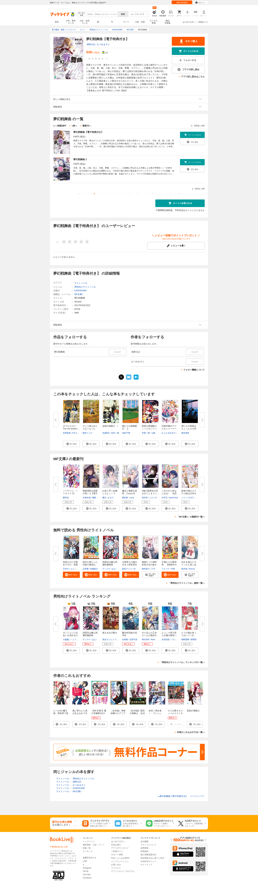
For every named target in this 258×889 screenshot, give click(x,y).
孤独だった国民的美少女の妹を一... (149, 564)
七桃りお (155, 433)
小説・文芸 (140, 22)
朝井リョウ (87, 433)
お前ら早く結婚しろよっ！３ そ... (109, 493)
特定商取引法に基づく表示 (152, 858)
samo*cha (173, 497)
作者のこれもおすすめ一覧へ (191, 732)
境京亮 (145, 497)
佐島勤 (125, 639)
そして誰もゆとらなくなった (90, 427)
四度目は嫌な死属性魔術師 (109, 563)
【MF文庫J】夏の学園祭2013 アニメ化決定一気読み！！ (99, 714)
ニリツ (75, 639)
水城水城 (86, 497)
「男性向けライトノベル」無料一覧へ (186, 583)
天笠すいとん (69, 569)
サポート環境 (117, 854)
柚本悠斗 (146, 569)
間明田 (194, 639)
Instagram (87, 868)
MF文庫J (78, 294)
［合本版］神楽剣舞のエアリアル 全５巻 (118, 713)
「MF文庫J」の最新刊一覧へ (191, 517)
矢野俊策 (67, 433)
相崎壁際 (185, 639)
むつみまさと (103, 44)
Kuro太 (192, 569)
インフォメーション (120, 861)
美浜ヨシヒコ (108, 639)
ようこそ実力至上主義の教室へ (169, 634)
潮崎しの (96, 497)
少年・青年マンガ (71, 22)
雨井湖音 (185, 433)
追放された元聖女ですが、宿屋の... (70, 564)
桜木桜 (184, 569)
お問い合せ (116, 865)
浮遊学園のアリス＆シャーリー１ (169, 428)
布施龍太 (94, 569)
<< (78, 193)
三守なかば (156, 569)
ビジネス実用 (154, 22)
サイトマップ (146, 865)
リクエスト (116, 868)
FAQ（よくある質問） (121, 858)
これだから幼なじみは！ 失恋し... (169, 493)
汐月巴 (165, 497)
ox (134, 569)
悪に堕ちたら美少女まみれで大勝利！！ (79, 713)
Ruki (153, 639)
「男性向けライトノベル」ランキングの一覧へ (182, 662)
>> (179, 193)
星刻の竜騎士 (193, 710)
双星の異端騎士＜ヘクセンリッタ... (149, 428)
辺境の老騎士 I (110, 426)
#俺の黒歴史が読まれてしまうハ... (150, 492)
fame (118, 639)
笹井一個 (115, 433)
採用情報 (144, 848)
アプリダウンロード (120, 848)
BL (98, 22)
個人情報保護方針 (148, 854)
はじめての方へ (189, 22)
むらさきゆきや (168, 433)
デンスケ (106, 569)
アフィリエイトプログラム (123, 871)
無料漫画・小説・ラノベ (93, 845)
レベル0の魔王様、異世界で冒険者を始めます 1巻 (60, 714)
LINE (85, 861)
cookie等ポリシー (148, 861)
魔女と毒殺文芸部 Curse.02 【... (129, 493)
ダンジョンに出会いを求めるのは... (70, 635)
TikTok (85, 871)
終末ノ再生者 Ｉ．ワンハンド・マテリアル (156, 713)
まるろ (111, 497)
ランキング (88, 851)
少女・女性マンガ (85, 22)
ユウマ (79, 569)
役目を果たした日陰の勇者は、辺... (90, 564)
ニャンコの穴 (187, 497)
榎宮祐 (66, 497)
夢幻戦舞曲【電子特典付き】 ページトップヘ (181, 796)
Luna (131, 497)
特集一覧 (87, 848)
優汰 (104, 497)
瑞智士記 (91, 44)
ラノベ (126, 22)
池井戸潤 (126, 433)
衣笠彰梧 (165, 639)
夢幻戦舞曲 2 (80, 159)
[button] (71, 444)
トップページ (89, 841)
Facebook (87, 878)
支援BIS (105, 433)
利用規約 (144, 851)
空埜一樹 (146, 433)
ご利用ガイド (202, 22)
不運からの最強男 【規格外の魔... (169, 564)
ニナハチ (153, 497)
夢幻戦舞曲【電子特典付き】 (88, 132)
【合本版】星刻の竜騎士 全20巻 (137, 713)
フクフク (165, 569)
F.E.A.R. (75, 433)
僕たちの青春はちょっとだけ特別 (188, 428)
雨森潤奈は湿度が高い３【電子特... (90, 493)
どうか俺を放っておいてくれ (188, 634)
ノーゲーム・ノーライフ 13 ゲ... (70, 493)
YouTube (86, 874)
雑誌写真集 (167, 22)
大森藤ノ (67, 639)
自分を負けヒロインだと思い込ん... (188, 564)
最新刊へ (86, 125)
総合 (57, 22)
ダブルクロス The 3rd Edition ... (71, 427)
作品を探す (116, 845)
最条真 (125, 497)
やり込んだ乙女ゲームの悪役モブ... (149, 635)
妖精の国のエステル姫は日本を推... (188, 493)
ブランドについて (148, 845)
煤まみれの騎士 (109, 632)
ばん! (114, 569)
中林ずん (175, 569)
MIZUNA (145, 639)
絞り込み (81, 14)
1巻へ (74, 125)
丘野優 (86, 569)
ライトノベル (80, 283)
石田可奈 (133, 639)
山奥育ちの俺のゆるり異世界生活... (129, 564)
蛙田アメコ (127, 569)
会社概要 (144, 841)
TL (112, 22)
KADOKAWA (80, 290)
